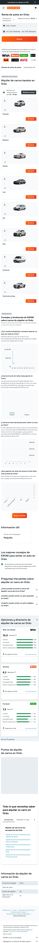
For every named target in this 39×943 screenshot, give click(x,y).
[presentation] (37, 620)
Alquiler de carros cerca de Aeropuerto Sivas (18, 851)
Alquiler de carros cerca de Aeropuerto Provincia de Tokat (18, 856)
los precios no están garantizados (18, 931)
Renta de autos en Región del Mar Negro (18, 914)
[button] (35, 2)
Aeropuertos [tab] (8, 820)
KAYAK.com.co (7, 910)
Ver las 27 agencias (8, 739)
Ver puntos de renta (30, 654)
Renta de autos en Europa (26, 910)
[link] (19, 515)
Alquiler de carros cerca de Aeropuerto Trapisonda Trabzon (18, 836)
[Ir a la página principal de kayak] (13, 8)
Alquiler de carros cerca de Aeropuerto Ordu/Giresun (18, 846)
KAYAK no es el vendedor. (20, 937)
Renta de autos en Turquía (18, 912)
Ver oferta (31, 119)
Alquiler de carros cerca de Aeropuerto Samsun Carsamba (18, 841)
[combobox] (8, 19)
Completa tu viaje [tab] (23, 820)
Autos (15, 910)
